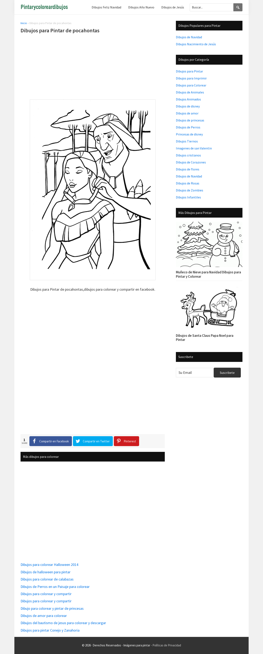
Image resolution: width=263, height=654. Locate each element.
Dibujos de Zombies (189, 190)
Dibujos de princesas (190, 120)
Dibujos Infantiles (188, 197)
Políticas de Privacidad (166, 645)
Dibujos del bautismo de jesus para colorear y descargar (63, 622)
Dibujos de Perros (188, 127)
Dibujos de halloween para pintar (45, 572)
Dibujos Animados (188, 99)
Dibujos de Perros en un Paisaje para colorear (55, 586)
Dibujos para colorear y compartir (46, 593)
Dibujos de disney (188, 106)
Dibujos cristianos (188, 155)
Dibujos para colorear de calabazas (47, 579)
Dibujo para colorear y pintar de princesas (52, 608)
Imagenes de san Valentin (194, 148)
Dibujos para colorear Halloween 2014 (49, 564)
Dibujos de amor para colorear (44, 615)
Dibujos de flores (187, 169)
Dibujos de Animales (190, 92)
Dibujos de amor (187, 113)
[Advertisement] (93, 67)
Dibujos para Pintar (189, 71)
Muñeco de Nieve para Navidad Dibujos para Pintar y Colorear (208, 274)
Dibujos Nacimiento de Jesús (196, 44)
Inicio (24, 23)
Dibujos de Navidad (189, 37)
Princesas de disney (189, 134)
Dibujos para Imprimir (191, 78)
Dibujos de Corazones (191, 162)
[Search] (237, 7)
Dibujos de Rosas (187, 183)
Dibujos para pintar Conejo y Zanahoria (50, 630)
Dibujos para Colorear (191, 85)
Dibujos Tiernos (187, 141)
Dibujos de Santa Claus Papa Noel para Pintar (204, 337)
